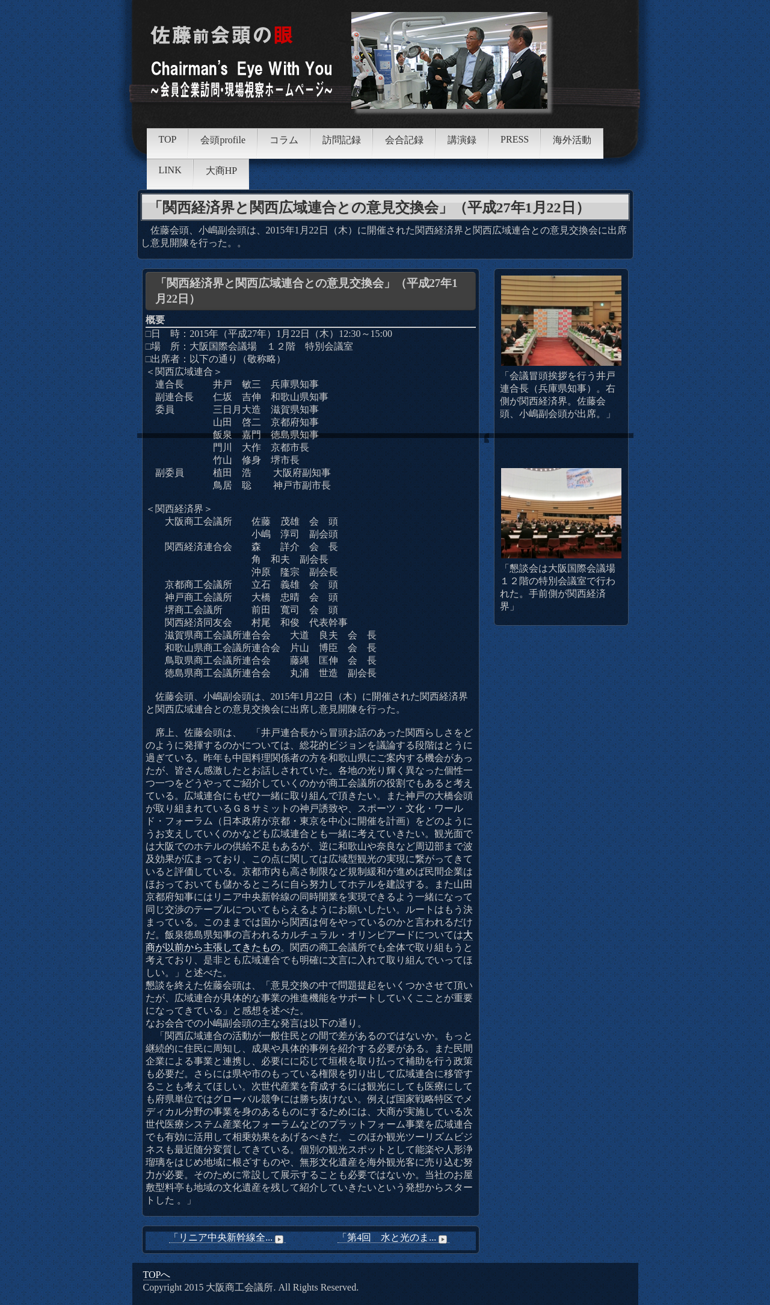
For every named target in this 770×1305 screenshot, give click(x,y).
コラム (284, 140)
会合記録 (404, 140)
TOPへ (157, 1275)
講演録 (462, 140)
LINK (170, 170)
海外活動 (572, 140)
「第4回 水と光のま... (393, 1237)
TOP (168, 139)
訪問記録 (341, 140)
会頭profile (222, 140)
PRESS (514, 139)
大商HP (221, 170)
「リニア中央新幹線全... (227, 1237)
